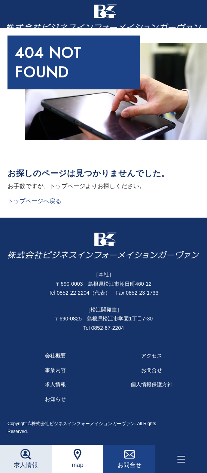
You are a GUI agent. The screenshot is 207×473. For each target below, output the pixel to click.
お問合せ (151, 370)
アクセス (151, 356)
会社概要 (55, 356)
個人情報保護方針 (152, 384)
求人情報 (55, 384)
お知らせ (55, 399)
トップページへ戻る (34, 201)
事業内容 (55, 370)
